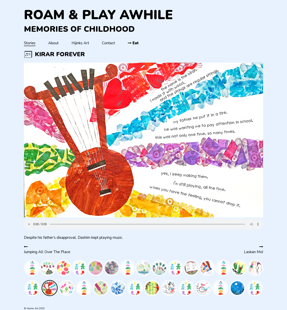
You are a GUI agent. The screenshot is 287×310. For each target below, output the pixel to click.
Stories (29, 43)
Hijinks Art (80, 43)
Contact (108, 43)
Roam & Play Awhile (98, 15)
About (53, 43)
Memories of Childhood (79, 29)
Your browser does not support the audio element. (143, 224)
